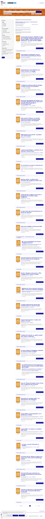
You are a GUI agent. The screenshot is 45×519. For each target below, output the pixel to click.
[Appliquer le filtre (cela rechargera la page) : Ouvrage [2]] (4, 31)
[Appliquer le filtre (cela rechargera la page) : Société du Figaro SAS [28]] (7, 38)
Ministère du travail (24, 275)
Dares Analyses (5, 44)
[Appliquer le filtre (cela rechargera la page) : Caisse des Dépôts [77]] (6, 36)
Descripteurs (4, 48)
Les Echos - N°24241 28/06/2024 (25, 260)
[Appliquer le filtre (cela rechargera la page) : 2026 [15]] (4, 23)
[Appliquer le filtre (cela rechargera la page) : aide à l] (8, 49)
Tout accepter (22, 515)
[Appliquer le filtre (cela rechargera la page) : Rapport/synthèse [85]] (6, 32)
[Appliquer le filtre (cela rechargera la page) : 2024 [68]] (4, 25)
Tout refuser (15, 515)
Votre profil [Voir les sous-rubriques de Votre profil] (5, 7)
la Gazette (22, 137)
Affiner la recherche (27, 29)
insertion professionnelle (33, 21)
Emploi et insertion (26, 21)
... (33, 505)
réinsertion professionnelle (19, 25)
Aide (32, 13)
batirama (22, 493)
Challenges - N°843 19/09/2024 (25, 57)
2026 (4, 23)
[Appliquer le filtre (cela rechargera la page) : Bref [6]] (4, 45)
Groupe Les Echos (5, 37)
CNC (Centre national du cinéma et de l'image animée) (29, 152)
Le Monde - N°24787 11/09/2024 (25, 122)
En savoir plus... (23, 46)
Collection (4, 41)
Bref (3, 45)
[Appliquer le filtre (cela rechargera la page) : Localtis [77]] (5, 43)
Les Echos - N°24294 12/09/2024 (25, 87)
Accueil (2, 7)
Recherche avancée (37, 13)
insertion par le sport (35, 24)
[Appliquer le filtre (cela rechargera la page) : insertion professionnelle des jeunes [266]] (6, 51)
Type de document (5, 28)
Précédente (21, 505)
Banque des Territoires (24, 307)
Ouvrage (4, 31)
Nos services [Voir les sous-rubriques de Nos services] (15, 7)
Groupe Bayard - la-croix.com (25, 72)
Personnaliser (9, 515)
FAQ (19, 7)
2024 (4, 25)
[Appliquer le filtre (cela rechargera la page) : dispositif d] (7, 53)
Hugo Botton (39, 368)
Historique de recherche (7, 13)
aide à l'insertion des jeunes (7, 49)
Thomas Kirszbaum (32, 368)
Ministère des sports (24, 166)
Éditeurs (3, 35)
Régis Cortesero (24, 368)
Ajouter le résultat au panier (20, 29)
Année (3, 22)
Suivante (39, 505)
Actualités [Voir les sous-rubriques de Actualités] (10, 7)
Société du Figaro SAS (6, 38)
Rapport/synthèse (5, 32)
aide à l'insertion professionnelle (20, 22)
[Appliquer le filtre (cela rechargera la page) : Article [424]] (5, 30)
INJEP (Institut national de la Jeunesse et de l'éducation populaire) (31, 369)
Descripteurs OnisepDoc (19, 21)
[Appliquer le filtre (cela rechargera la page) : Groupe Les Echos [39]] (6, 37)
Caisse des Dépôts (6, 36)
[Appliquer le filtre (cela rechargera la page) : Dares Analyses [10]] (6, 44)
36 (35, 505)
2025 (4, 24)
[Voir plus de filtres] (2, 27)
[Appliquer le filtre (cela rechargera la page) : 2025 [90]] (4, 24)
